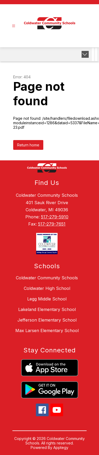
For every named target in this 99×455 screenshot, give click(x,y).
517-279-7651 (51, 224)
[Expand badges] (85, 54)
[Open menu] (14, 26)
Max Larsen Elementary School (47, 330)
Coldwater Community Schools (47, 277)
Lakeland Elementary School (47, 309)
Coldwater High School (47, 288)
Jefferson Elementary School (47, 320)
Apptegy (60, 447)
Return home (28, 145)
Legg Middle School (47, 298)
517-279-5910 (54, 216)
